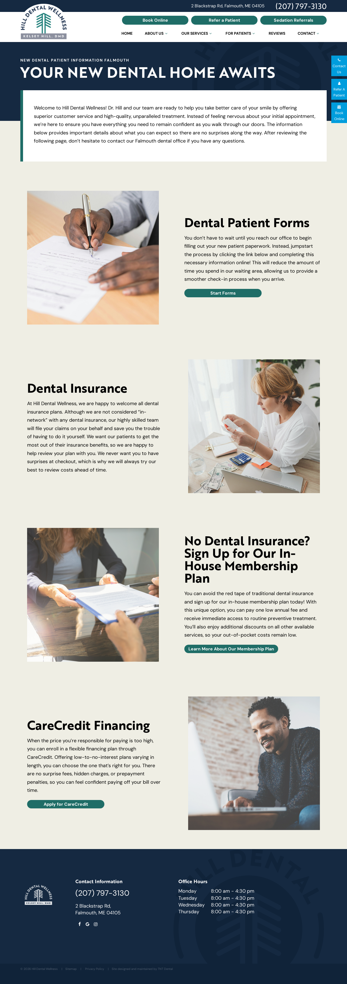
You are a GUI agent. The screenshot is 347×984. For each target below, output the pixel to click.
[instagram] (96, 924)
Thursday (188, 912)
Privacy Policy (94, 969)
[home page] (43, 23)
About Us (157, 33)
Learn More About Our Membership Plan (231, 648)
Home (127, 33)
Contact (309, 33)
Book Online (155, 20)
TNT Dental (165, 969)
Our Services (197, 33)
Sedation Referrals (293, 20)
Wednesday (191, 905)
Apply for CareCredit (66, 804)
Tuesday (187, 898)
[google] (87, 924)
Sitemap (71, 969)
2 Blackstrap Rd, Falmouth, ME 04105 (228, 6)
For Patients (241, 33)
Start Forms (223, 293)
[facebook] (79, 924)
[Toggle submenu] (166, 33)
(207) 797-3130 (301, 6)
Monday (187, 891)
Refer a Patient (224, 20)
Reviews (277, 33)
